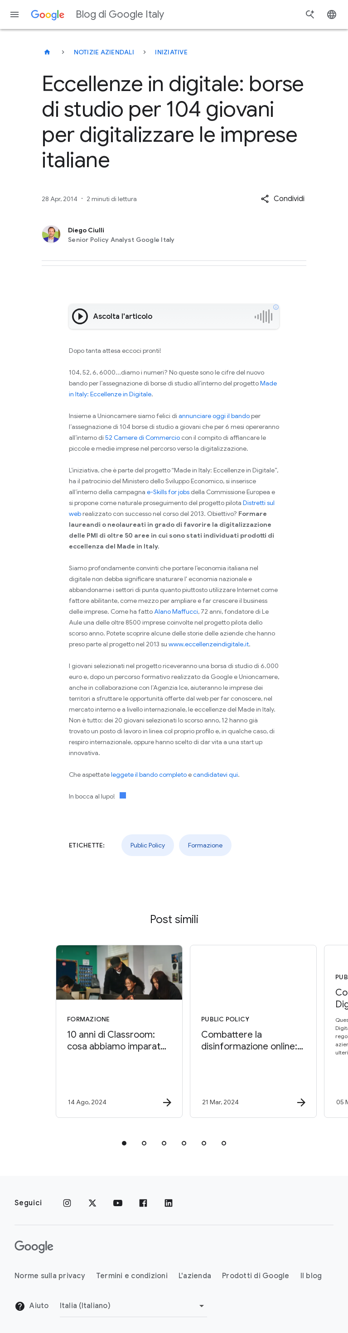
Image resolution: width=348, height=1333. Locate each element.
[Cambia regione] (133, 1306)
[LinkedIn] (168, 1203)
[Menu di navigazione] (14, 14)
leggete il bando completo (149, 774)
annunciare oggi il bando (214, 416)
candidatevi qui (215, 774)
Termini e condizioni (132, 1275)
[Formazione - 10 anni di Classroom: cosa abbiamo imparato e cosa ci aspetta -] (106, 1031)
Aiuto (31, 1306)
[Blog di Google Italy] (47, 52)
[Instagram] (67, 1203)
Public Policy (147, 845)
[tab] (124, 1143)
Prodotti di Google (256, 1275)
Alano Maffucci (176, 611)
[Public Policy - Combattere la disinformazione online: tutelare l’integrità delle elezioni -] (240, 1031)
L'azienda (195, 1275)
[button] (282, 199)
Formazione (205, 845)
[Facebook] (143, 1203)
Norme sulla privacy (49, 1275)
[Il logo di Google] (33, 1247)
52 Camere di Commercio (142, 437)
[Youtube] (118, 1203)
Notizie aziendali (104, 52)
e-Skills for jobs (168, 492)
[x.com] (92, 1203)
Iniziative (171, 52)
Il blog (311, 1275)
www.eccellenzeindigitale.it (209, 644)
